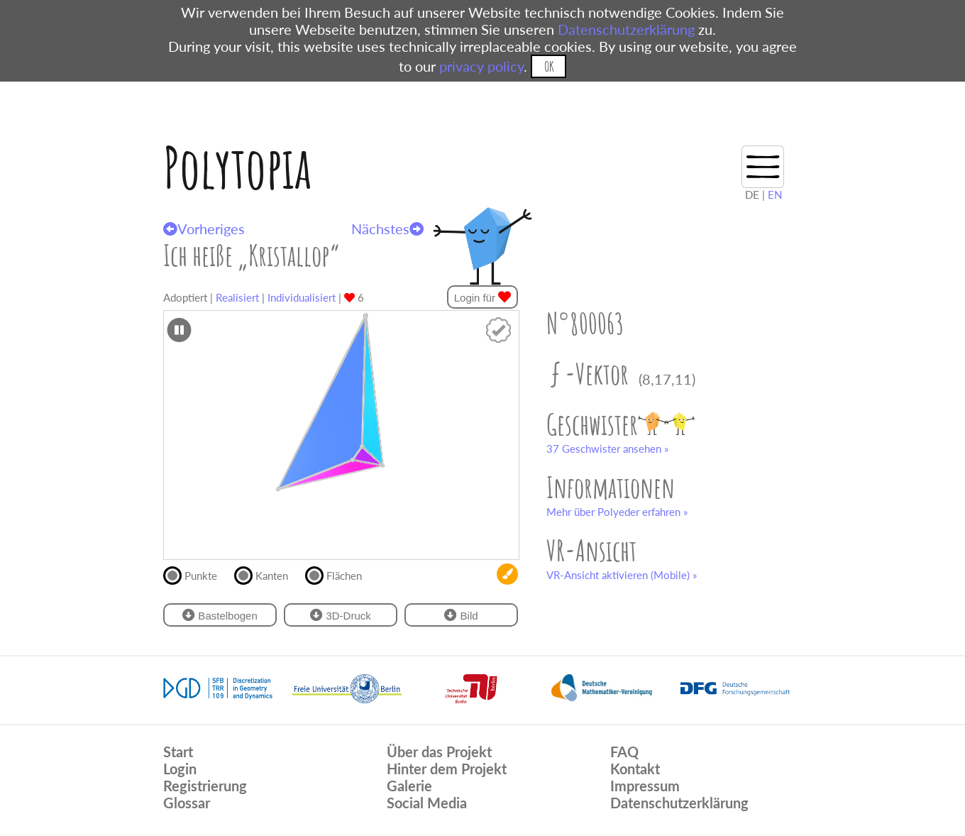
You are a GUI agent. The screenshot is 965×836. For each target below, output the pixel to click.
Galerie (409, 785)
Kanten (267, 574)
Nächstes (387, 228)
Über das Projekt (439, 751)
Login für (483, 297)
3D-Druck (340, 615)
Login (180, 768)
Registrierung (205, 785)
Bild (461, 615)
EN (775, 194)
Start (178, 751)
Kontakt (635, 768)
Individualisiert (302, 297)
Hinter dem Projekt (447, 768)
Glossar (186, 802)
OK (548, 66)
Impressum (645, 785)
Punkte (196, 574)
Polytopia (237, 167)
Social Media (427, 802)
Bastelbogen (220, 615)
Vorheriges (204, 228)
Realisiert (237, 297)
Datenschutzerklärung (626, 29)
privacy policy (481, 66)
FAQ (624, 751)
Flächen (339, 574)
